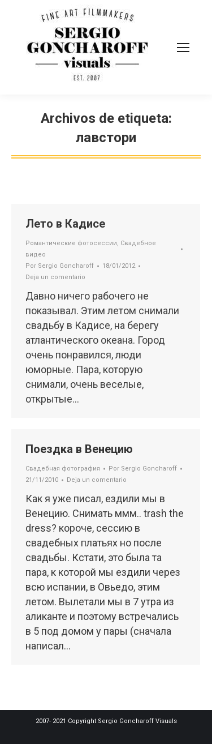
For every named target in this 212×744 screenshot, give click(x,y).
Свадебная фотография (62, 468)
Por (59, 266)
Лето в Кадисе (65, 223)
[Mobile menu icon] (183, 47)
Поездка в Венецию (79, 449)
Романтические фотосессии (71, 243)
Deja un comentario (55, 277)
